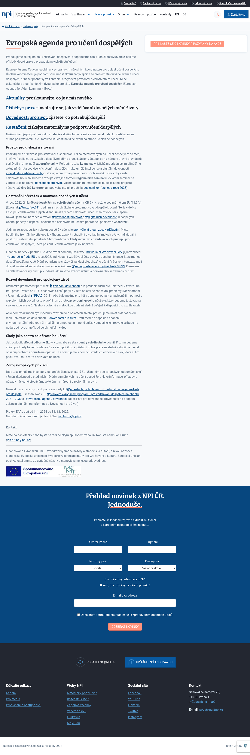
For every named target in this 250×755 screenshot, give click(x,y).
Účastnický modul (177, 3)
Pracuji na (152, 561)
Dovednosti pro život (26, 117)
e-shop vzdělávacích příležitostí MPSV (100, 266)
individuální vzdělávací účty (24, 173)
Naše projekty (104, 14)
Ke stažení (16, 127)
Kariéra (11, 693)
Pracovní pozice (145, 14)
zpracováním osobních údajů (152, 615)
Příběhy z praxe (21, 107)
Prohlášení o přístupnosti (23, 705)
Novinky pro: (98, 561)
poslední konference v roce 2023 (105, 188)
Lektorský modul (203, 3)
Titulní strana (12, 26)
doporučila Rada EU (22, 256)
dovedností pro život (48, 183)
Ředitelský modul (152, 3)
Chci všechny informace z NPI (125, 579)
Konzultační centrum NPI (232, 3)
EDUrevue (73, 717)
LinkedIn (134, 705)
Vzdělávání (79, 14)
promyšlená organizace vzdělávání (96, 229)
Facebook (135, 693)
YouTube (134, 699)
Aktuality (62, 14)
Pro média (13, 699)
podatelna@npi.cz (211, 709)
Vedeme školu (76, 711)
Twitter (133, 711)
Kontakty (165, 14)
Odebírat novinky (125, 626)
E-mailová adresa (125, 595)
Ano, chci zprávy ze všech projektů (125, 585)
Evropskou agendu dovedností (48, 399)
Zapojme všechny (79, 705)
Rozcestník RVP (78, 699)
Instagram (135, 717)
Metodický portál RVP (82, 693)
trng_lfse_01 (30, 207)
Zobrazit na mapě (203, 701)
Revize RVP (130, 3)
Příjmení (152, 542)
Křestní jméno (97, 542)
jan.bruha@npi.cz (69, 416)
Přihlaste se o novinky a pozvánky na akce (187, 43)
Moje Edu (73, 723)
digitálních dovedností (102, 217)
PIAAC (38, 295)
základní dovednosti (66, 286)
